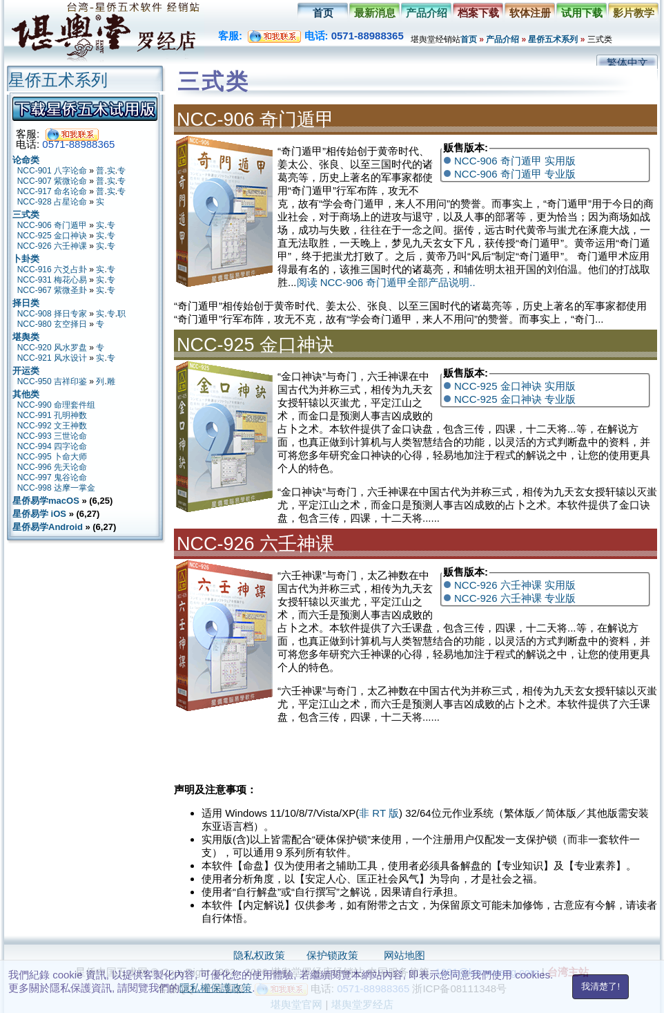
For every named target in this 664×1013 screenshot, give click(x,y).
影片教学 (633, 13)
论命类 (25, 160)
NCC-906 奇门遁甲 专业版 (515, 174)
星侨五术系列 (553, 39)
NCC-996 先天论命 (52, 467)
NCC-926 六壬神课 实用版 (515, 585)
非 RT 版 (379, 813)
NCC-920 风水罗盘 (52, 347)
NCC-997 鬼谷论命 (52, 477)
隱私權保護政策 (215, 988)
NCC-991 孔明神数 (52, 415)
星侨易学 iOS (39, 514)
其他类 (25, 394)
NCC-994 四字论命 (52, 446)
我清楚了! (600, 986)
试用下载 (582, 13)
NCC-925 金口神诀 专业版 (515, 399)
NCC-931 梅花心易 (52, 280)
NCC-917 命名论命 (52, 191)
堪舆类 (25, 337)
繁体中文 (627, 62)
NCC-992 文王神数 (52, 425)
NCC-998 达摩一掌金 (56, 488)
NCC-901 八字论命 (52, 171)
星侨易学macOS (45, 500)
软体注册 (530, 13)
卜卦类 (25, 259)
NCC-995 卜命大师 (52, 457)
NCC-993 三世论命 (52, 436)
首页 (323, 13)
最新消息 (375, 13)
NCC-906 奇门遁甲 (52, 225)
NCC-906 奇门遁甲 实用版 (515, 161)
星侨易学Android (47, 527)
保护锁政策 (332, 955)
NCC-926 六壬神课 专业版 (515, 598)
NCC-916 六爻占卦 (52, 269)
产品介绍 (426, 13)
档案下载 (478, 13)
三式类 (25, 214)
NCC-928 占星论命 (52, 202)
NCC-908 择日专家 (52, 314)
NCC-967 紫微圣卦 (52, 290)
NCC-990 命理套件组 (56, 405)
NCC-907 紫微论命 (52, 181)
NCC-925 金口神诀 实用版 (515, 386)
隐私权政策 (259, 955)
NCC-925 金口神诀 (52, 235)
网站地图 (404, 955)
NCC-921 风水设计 (52, 358)
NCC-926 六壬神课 (52, 246)
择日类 (25, 303)
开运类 (25, 371)
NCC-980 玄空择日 (52, 324)
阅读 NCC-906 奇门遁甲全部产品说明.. (386, 282)
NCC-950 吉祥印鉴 (52, 381)
